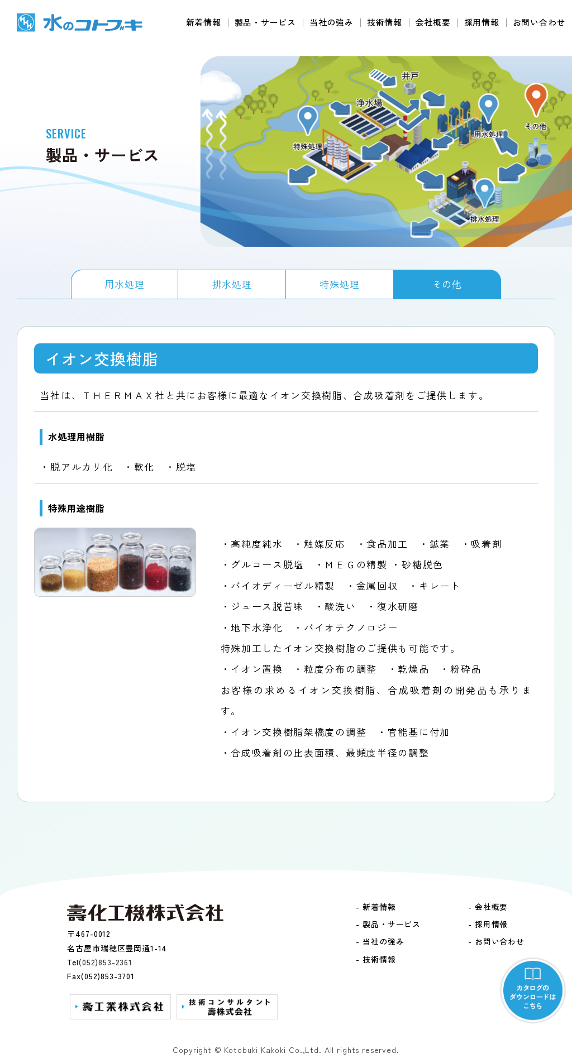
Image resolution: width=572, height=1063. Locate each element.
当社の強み (331, 22)
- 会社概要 (488, 906)
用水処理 (124, 284)
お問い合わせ (539, 22)
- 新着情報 (375, 906)
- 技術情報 (375, 959)
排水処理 (232, 284)
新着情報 (203, 22)
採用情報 (481, 22)
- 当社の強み (380, 941)
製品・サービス (265, 22)
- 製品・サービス (388, 924)
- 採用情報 (488, 924)
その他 (447, 284)
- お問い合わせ (496, 941)
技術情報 (384, 22)
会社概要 (433, 22)
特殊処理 (339, 284)
